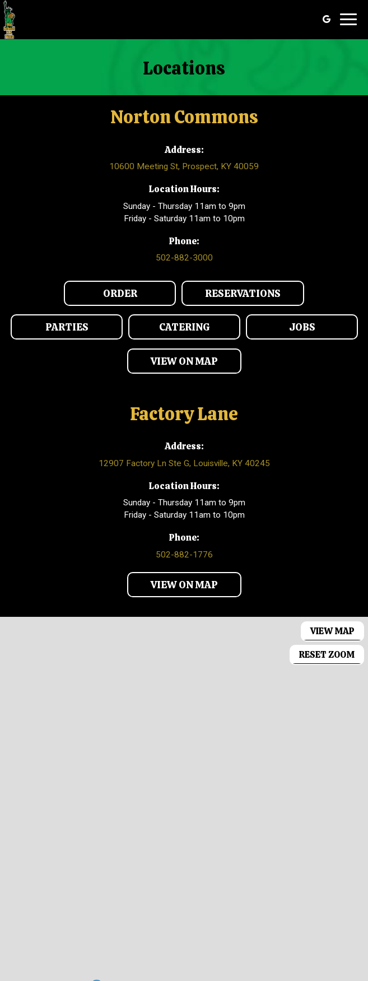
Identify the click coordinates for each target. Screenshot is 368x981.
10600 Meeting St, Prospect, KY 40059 (184, 166)
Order (100, 296)
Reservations (231, 296)
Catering (168, 330)
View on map (172, 364)
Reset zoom (327, 655)
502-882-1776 (184, 555)
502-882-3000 (184, 258)
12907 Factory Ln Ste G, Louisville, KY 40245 (184, 463)
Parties (49, 330)
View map (332, 631)
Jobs (280, 330)
